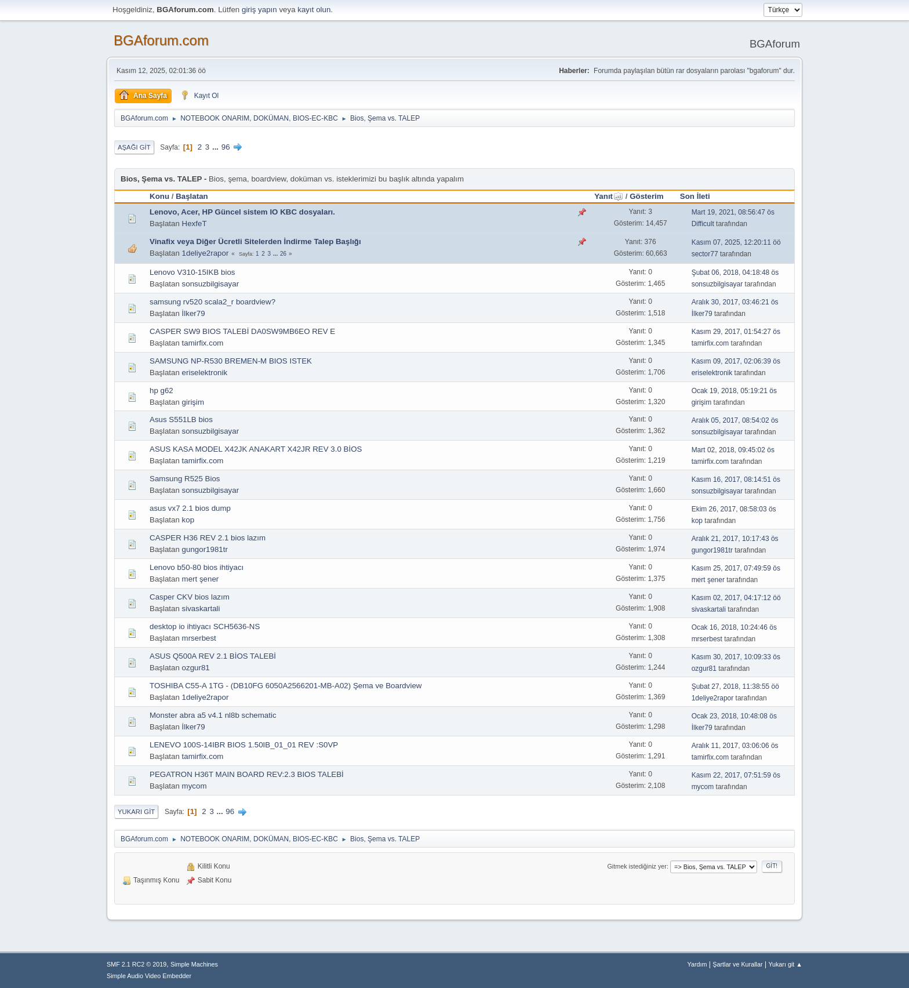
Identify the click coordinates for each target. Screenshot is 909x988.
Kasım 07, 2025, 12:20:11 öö (736, 242)
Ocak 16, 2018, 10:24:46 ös (734, 627)
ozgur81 (196, 667)
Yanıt (608, 196)
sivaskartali (201, 608)
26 (283, 253)
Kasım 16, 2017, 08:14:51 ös (736, 479)
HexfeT (194, 223)
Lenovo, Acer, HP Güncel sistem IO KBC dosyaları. (242, 212)
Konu (159, 196)
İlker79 (193, 313)
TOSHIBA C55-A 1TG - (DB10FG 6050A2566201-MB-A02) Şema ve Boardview (285, 685)
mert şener (200, 579)
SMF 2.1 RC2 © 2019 (136, 964)
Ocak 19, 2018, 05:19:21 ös (734, 391)
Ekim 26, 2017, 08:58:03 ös (734, 509)
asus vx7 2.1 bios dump (190, 508)
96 (225, 147)
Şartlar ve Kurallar (737, 964)
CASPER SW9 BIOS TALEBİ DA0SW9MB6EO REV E (242, 331)
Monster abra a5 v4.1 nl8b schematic (213, 715)
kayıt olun (313, 9)
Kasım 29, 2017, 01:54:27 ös (736, 332)
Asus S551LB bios (181, 419)
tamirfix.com (203, 343)
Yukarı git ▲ (785, 964)
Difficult (703, 224)
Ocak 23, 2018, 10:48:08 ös (734, 716)
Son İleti (695, 196)
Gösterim (647, 196)
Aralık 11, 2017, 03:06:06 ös (735, 746)
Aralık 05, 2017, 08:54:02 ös (735, 420)
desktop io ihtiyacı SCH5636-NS (205, 626)
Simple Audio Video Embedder (149, 975)
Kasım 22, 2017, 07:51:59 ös (736, 775)
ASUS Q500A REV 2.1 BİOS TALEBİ (213, 656)
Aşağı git (134, 147)
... (216, 147)
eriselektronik (205, 372)
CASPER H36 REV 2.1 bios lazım (208, 537)
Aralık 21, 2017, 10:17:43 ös (735, 539)
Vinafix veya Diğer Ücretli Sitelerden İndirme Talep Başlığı (255, 241)
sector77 (705, 254)
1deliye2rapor (205, 253)
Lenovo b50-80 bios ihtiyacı (196, 567)
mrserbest (199, 638)
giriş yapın (259, 9)
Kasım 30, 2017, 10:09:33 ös (736, 657)
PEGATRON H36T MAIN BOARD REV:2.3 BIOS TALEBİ (247, 774)
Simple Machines (194, 964)
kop (188, 519)
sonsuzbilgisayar (210, 283)
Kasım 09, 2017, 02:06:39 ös (736, 361)
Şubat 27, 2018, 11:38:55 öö (735, 686)
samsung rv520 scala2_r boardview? (212, 301)
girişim (193, 402)
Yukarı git (136, 811)
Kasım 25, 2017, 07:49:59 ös (736, 568)
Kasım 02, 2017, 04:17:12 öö (736, 598)
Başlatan (192, 196)
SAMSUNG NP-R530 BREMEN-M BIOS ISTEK (231, 361)
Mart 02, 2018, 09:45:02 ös (733, 450)
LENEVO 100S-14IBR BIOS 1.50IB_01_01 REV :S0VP (244, 744)
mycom (194, 786)
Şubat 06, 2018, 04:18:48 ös (735, 272)
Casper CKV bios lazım (190, 597)
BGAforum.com (161, 40)
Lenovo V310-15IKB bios (192, 272)
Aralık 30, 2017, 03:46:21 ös (735, 302)
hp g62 (161, 390)
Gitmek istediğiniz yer (636, 866)
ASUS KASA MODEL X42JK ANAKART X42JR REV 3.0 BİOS (256, 449)
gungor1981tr (205, 549)
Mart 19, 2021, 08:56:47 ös (733, 212)
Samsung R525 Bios (185, 478)
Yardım (697, 964)
